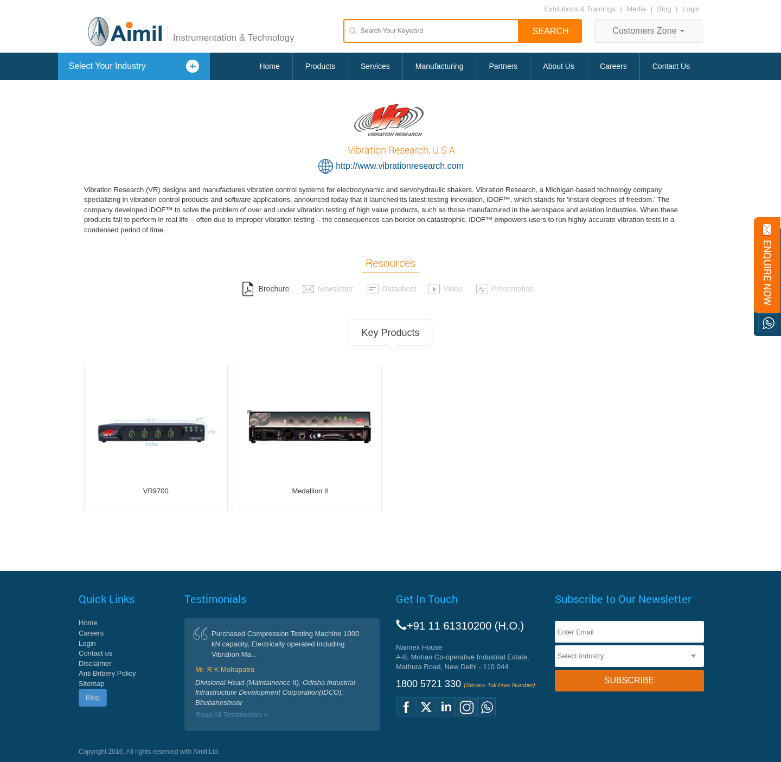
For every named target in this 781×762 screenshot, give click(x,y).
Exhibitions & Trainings (580, 9)
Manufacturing (439, 66)
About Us (558, 66)
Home (269, 66)
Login (691, 9)
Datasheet (391, 288)
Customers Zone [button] (648, 30)
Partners (503, 66)
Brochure (266, 288)
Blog (664, 9)
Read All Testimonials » (231, 714)
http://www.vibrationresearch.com (400, 165)
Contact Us (671, 66)
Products (320, 66)
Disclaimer (95, 663)
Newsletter (327, 288)
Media (637, 9)
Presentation (505, 288)
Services (375, 66)
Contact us (95, 653)
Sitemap (92, 684)
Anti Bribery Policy (107, 673)
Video (445, 288)
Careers (613, 66)
